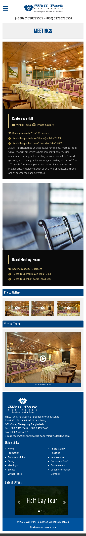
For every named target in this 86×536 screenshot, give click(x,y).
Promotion (13, 452)
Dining (11, 461)
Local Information (60, 469)
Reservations (58, 457)
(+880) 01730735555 (29, 18)
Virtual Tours (21, 125)
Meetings (13, 465)
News (11, 448)
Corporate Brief (59, 461)
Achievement (58, 465)
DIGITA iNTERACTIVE (46, 527)
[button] (19, 500)
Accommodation (17, 457)
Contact (55, 473)
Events (11, 469)
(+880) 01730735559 (58, 18)
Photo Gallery (43, 125)
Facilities (55, 452)
